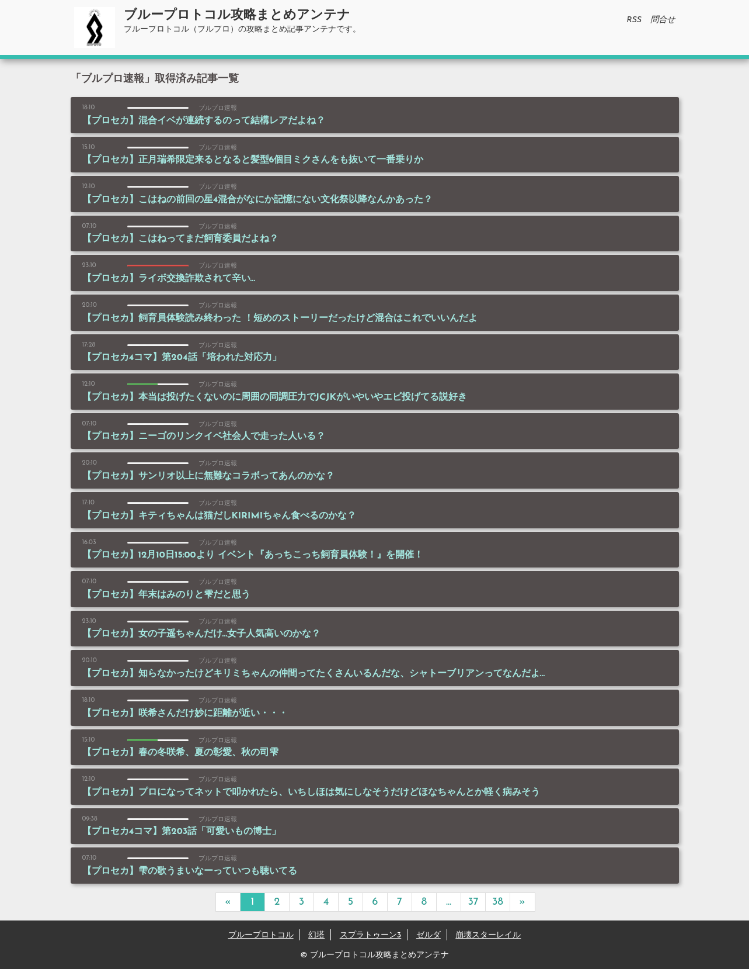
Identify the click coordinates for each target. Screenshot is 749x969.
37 (473, 902)
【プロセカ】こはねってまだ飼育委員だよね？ (180, 239)
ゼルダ (428, 935)
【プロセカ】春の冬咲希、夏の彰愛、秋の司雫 (180, 752)
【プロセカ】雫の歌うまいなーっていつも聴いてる (189, 871)
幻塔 (316, 935)
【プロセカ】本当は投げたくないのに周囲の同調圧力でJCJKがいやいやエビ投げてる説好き (274, 397)
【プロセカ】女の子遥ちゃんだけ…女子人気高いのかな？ (201, 634)
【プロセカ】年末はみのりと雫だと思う (166, 595)
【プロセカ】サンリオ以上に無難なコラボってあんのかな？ (208, 476)
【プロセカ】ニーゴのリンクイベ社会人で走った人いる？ (203, 436)
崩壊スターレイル (488, 935)
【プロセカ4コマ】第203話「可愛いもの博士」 (181, 831)
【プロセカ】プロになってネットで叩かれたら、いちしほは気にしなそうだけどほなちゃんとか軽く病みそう (311, 792)
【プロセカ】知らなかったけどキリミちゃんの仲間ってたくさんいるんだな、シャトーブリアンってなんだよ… (313, 674)
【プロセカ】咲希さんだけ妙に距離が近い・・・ (185, 713)
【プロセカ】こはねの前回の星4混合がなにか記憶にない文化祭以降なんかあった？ (257, 200)
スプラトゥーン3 (371, 935)
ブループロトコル (261, 935)
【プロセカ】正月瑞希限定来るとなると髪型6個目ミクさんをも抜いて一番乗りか (253, 160)
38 (497, 902)
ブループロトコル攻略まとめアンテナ (237, 15)
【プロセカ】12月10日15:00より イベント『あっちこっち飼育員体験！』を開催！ (252, 555)
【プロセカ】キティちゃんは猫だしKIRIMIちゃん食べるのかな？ (219, 516)
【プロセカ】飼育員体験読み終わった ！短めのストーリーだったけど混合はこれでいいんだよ (280, 318)
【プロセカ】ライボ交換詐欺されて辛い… (169, 278)
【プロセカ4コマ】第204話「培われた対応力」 (181, 357)
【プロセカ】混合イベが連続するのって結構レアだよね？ (203, 121)
